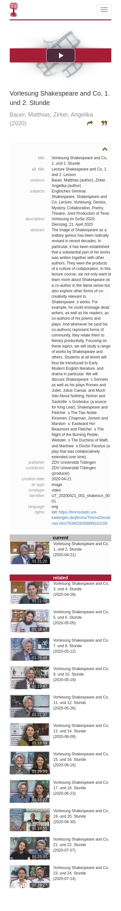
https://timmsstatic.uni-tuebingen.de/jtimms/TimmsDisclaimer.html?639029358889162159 (81, 517)
